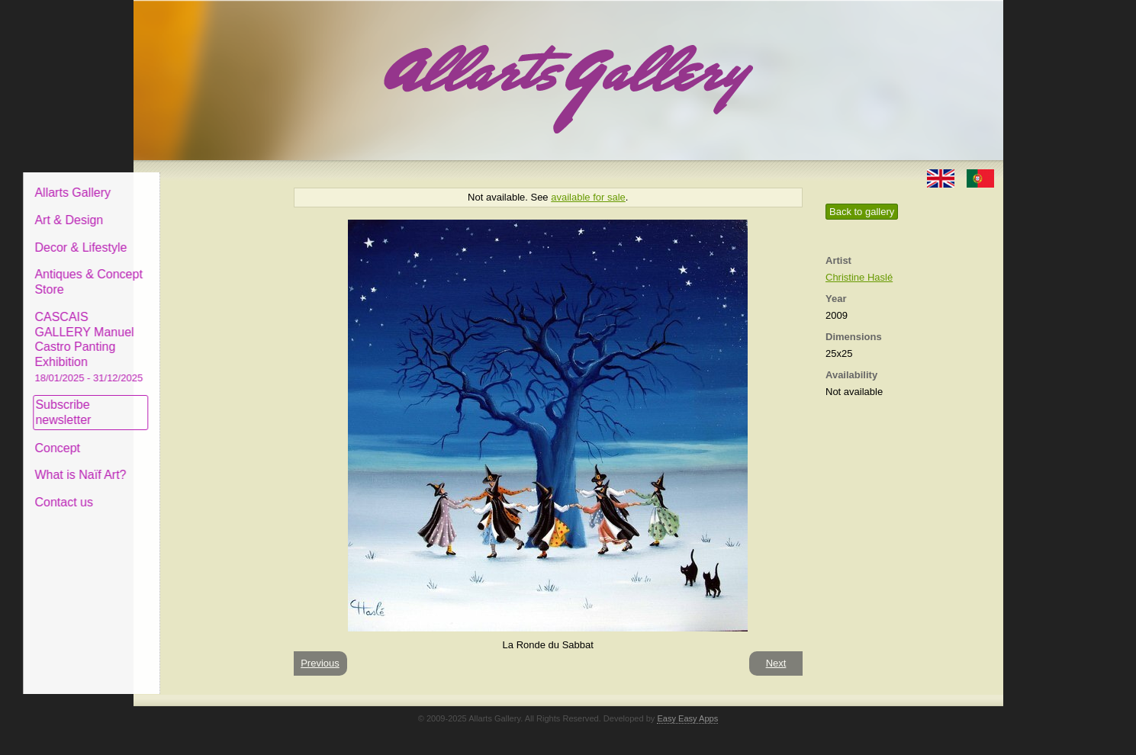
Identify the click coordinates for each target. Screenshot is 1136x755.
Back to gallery (861, 211)
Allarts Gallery (189, 181)
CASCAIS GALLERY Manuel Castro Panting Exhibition (205, 334)
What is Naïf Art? (197, 463)
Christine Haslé (859, 277)
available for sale (588, 197)
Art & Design (185, 208)
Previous (320, 663)
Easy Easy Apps (687, 718)
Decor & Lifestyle (197, 235)
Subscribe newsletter (180, 401)
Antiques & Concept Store (205, 270)
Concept (174, 435)
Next (776, 663)
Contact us (180, 490)
